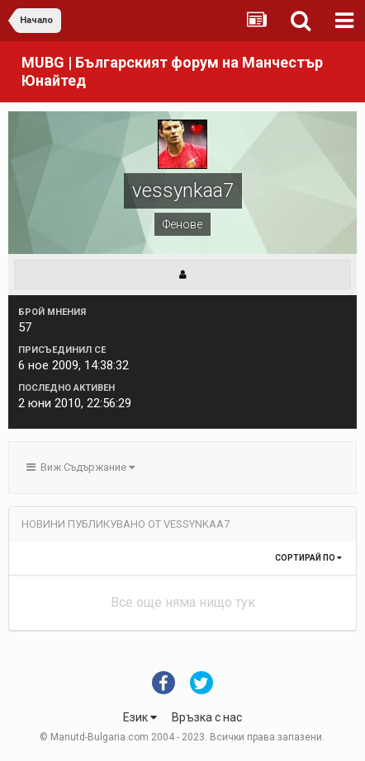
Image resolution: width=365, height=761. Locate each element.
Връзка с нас (207, 717)
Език (140, 717)
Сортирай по (308, 557)
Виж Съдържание (80, 467)
